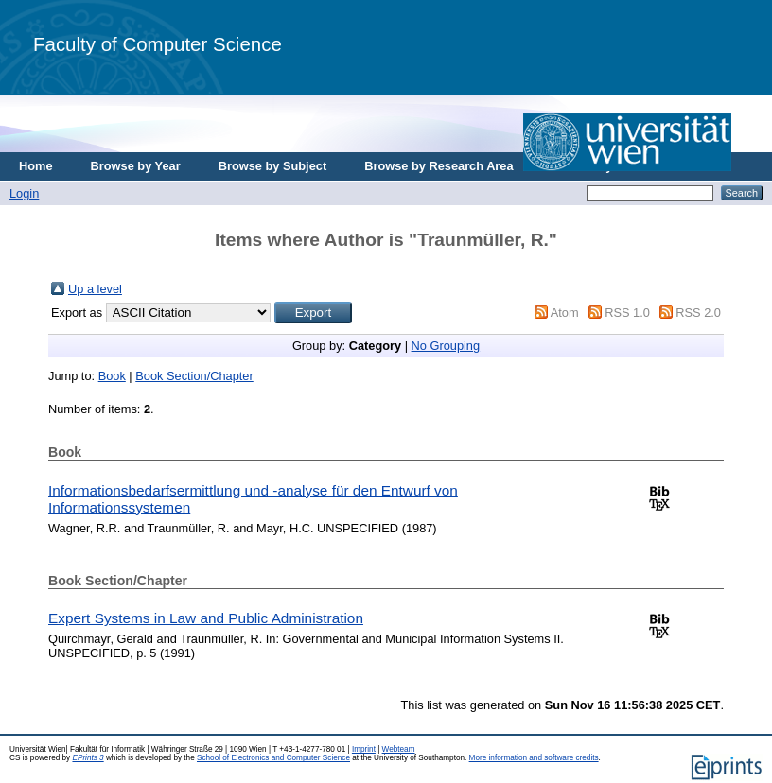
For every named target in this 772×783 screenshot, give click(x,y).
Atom (565, 312)
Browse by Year (136, 166)
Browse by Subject (273, 166)
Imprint (364, 749)
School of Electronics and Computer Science (273, 758)
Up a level (95, 289)
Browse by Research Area (438, 166)
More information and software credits (534, 758)
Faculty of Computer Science (157, 44)
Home (36, 166)
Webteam (398, 749)
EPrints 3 (87, 758)
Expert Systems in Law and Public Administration (205, 618)
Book (112, 376)
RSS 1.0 (627, 312)
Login (24, 193)
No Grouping (446, 346)
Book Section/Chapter (194, 376)
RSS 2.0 (698, 312)
